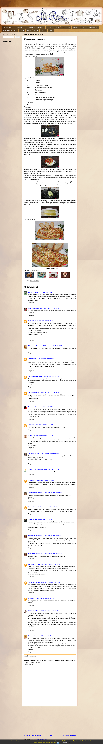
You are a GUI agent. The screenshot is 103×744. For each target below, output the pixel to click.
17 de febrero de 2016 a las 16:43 (49, 392)
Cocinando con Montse (35, 492)
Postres (29, 30)
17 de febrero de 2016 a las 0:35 (44, 320)
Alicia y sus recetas (34, 582)
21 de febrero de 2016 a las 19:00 (50, 564)
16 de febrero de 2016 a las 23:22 (42, 292)
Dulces (22, 30)
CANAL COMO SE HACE (35, 469)
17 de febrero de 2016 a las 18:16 (49, 407)
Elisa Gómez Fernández (35, 346)
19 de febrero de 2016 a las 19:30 (52, 553)
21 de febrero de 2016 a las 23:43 (44, 598)
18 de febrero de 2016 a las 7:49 (53, 469)
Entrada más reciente (32, 735)
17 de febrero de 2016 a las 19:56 (44, 424)
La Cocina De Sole (33, 453)
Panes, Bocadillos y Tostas (10, 30)
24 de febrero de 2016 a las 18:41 (48, 611)
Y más (69, 742)
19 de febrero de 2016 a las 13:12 (42, 519)
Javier (30, 519)
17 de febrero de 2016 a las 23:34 (43, 435)
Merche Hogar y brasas (35, 535)
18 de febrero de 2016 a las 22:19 (52, 492)
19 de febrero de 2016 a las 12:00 (47, 507)
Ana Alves (31, 598)
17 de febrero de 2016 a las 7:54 (46, 358)
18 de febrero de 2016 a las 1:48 (49, 453)
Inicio (52, 735)
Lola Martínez (32, 358)
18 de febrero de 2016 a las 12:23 (44, 480)
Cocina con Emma (33, 407)
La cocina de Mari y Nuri (35, 376)
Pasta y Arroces (66, 27)
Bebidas (36, 30)
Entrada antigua (69, 735)
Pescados (75, 27)
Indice (50, 30)
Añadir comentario (30, 656)
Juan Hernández (33, 611)
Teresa (30, 636)
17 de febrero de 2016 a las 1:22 (52, 346)
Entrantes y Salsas (20, 27)
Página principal (7, 27)
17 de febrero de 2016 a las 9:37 (53, 376)
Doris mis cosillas (33, 308)
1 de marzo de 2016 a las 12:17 (42, 636)
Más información (63, 742)
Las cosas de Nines (34, 564)
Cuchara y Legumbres (53, 27)
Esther (30, 292)
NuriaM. (30, 435)
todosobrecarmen (33, 392)
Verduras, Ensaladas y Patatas (36, 27)
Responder (31, 302)
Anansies (31, 480)
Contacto (43, 30)
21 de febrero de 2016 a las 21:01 (50, 582)
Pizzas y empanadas (92, 27)
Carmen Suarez (33, 507)
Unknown (31, 424)
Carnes (82, 27)
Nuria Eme (31, 320)
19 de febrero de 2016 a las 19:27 (52, 535)
